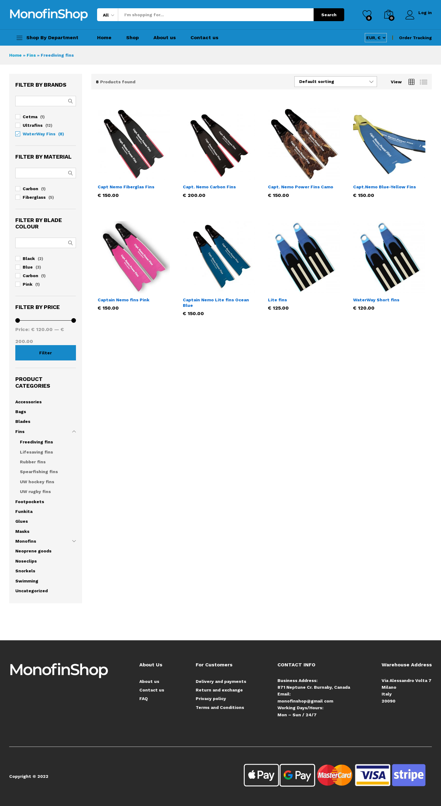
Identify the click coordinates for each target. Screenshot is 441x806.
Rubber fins (33, 461)
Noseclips (26, 561)
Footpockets (29, 501)
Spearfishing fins (39, 471)
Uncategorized (31, 590)
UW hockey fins (37, 481)
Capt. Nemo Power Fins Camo (300, 186)
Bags (20, 411)
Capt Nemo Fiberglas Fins (126, 186)
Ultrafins (33, 125)
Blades (22, 421)
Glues (21, 521)
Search (329, 14)
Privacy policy (211, 698)
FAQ (143, 698)
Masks (22, 531)
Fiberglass (34, 197)
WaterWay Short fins (376, 299)
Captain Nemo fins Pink (123, 299)
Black (29, 258)
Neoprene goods (33, 550)
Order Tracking (415, 37)
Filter (45, 352)
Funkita (23, 511)
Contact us (204, 37)
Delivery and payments (221, 681)
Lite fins (277, 299)
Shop (132, 37)
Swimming (26, 580)
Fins (31, 55)
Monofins (25, 541)
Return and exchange (219, 689)
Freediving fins (36, 441)
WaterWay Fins (39, 133)
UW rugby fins (35, 491)
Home (104, 37)
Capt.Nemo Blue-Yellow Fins (384, 186)
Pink (27, 284)
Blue (28, 267)
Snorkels (25, 570)
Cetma (30, 116)
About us (164, 37)
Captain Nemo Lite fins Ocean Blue (216, 302)
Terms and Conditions (220, 707)
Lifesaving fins (36, 452)
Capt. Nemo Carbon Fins (209, 186)
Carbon (30, 188)
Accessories (28, 401)
